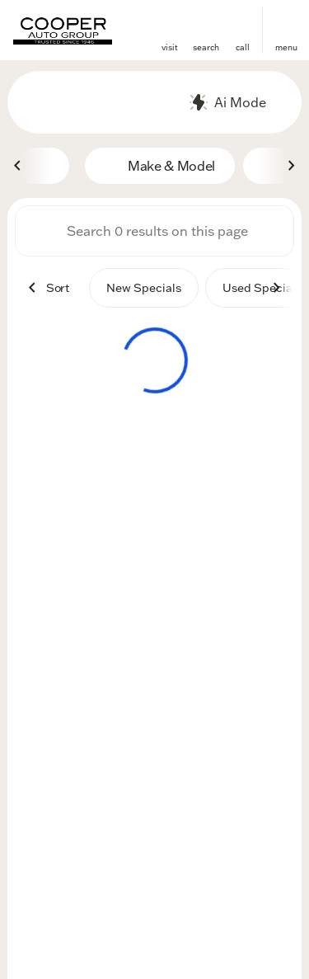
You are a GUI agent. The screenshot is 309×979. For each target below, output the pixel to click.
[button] (169, 30)
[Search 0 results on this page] (154, 231)
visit (170, 47)
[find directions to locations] (169, 23)
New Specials (143, 287)
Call (243, 47)
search (206, 47)
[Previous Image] (18, 166)
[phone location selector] (242, 23)
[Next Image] (291, 166)
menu (286, 47)
